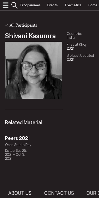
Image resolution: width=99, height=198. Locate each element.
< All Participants (21, 25)
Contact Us (62, 193)
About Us (22, 193)
